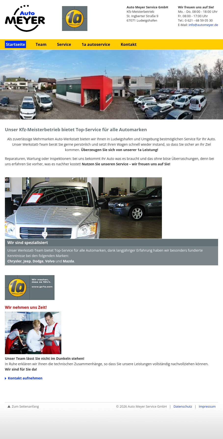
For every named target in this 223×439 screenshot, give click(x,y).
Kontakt (129, 44)
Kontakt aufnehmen (25, 378)
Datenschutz (182, 406)
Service (64, 44)
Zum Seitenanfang (25, 406)
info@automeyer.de (203, 25)
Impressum (207, 406)
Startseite (15, 44)
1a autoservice (96, 44)
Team (41, 44)
